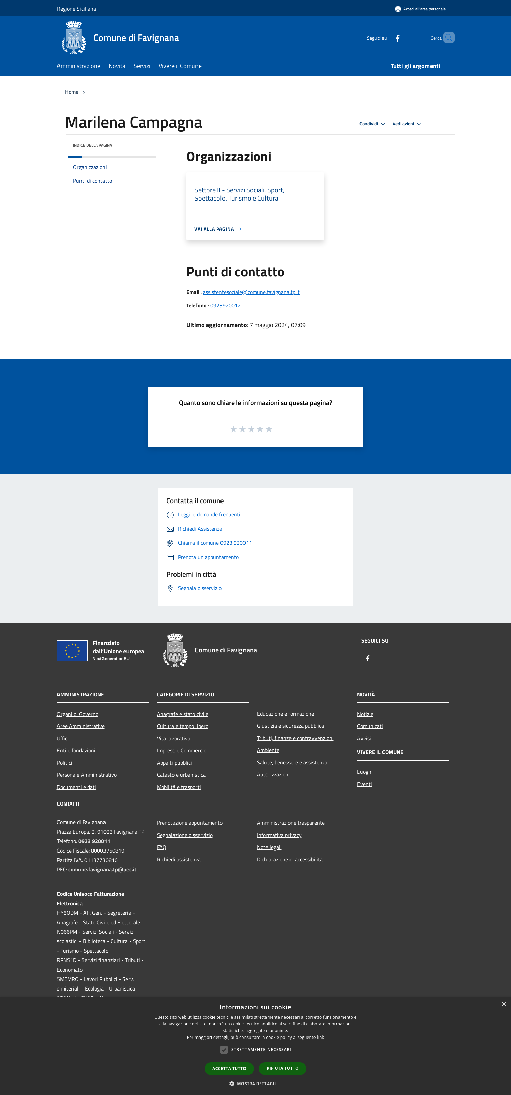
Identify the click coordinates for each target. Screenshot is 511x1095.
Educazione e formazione (285, 713)
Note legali (269, 847)
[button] (255, 1083)
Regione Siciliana (76, 9)
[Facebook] (386, 37)
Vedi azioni (408, 124)
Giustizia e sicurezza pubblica (290, 726)
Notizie (365, 714)
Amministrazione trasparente (291, 823)
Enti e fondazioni (76, 750)
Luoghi (365, 772)
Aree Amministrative (81, 726)
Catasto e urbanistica (181, 775)
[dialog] (255, 1046)
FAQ (161, 847)
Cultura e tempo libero (182, 726)
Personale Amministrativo (87, 775)
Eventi (364, 784)
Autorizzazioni (273, 774)
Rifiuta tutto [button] (282, 1068)
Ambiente (268, 750)
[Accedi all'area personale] (420, 9)
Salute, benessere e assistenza (292, 762)
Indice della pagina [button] (92, 145)
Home (71, 92)
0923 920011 (94, 841)
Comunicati (370, 726)
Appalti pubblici (174, 763)
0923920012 (225, 305)
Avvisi (364, 738)
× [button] (503, 1004)
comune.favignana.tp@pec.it (102, 869)
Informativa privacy (279, 835)
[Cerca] (446, 37)
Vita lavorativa (173, 738)
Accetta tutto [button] (229, 1068)
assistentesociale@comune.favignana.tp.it (251, 292)
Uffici (63, 738)
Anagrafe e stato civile (182, 714)
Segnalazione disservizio (185, 835)
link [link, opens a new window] (320, 1037)
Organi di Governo (77, 714)
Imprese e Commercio (181, 750)
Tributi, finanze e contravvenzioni (295, 738)
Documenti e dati (76, 787)
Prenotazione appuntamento (190, 823)
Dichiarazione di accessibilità (290, 859)
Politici (64, 763)
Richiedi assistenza (179, 859)
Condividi (373, 124)
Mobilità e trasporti (179, 787)
